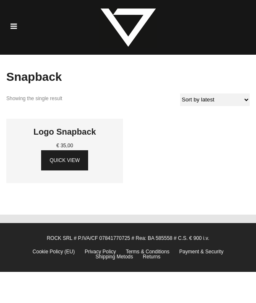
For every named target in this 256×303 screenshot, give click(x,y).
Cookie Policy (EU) (54, 251)
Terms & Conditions (148, 251)
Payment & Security (201, 251)
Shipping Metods (114, 256)
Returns (151, 256)
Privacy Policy (100, 251)
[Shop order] (215, 99)
